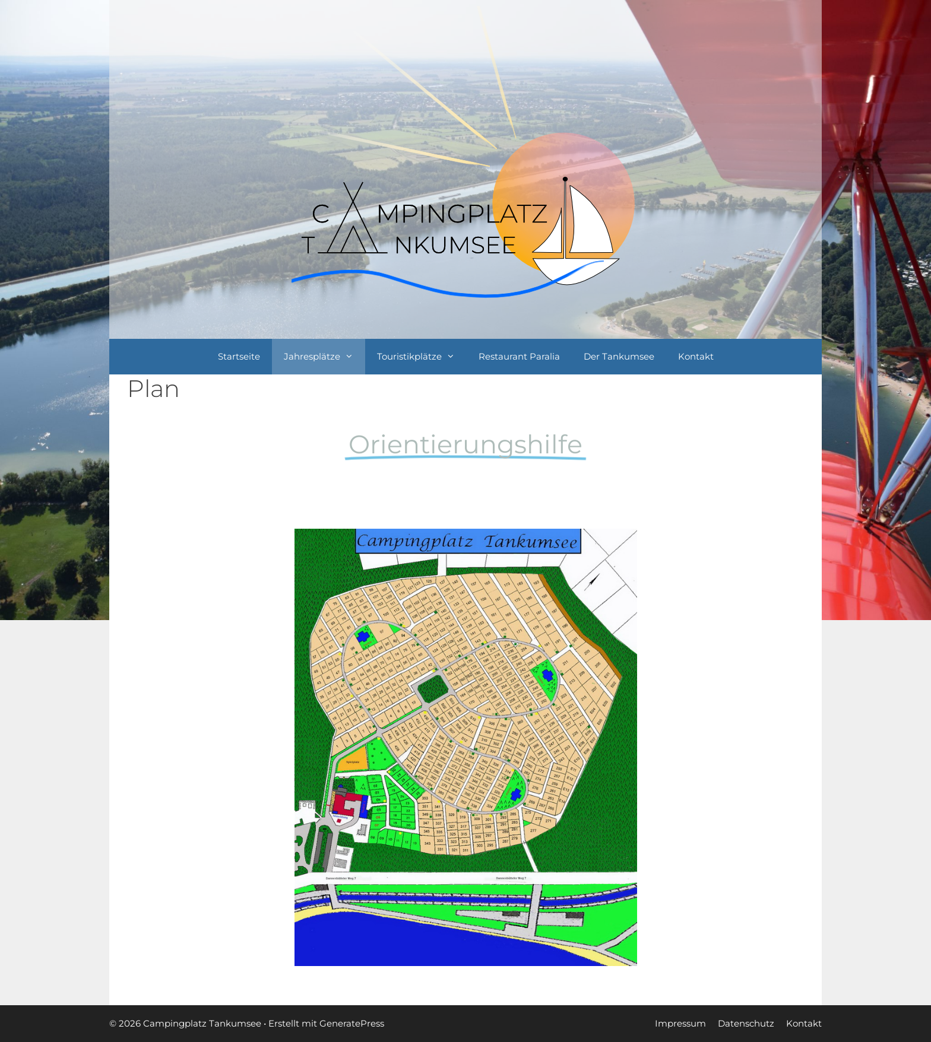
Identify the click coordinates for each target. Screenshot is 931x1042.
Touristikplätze (422, 356)
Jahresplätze (324, 356)
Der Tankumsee (619, 356)
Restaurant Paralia (519, 356)
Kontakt (696, 356)
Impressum (680, 1023)
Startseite (239, 356)
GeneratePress (351, 1023)
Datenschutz (746, 1023)
